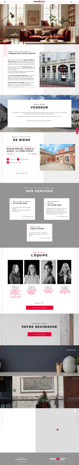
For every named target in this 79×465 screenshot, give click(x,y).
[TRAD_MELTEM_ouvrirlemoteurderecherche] (5, 2)
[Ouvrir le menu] (71, 2)
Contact (77, 131)
